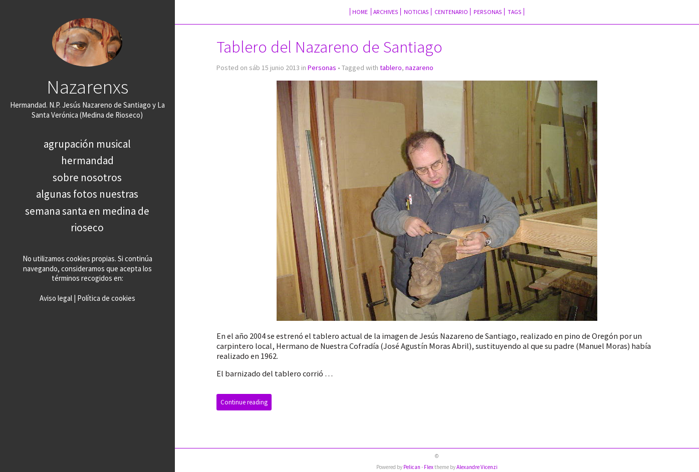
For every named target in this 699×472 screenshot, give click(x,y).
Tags (515, 12)
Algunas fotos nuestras (87, 194)
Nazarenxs (87, 86)
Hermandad (87, 160)
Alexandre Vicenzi (477, 466)
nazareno (419, 67)
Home (360, 12)
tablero (391, 67)
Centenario (451, 12)
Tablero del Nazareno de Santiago (329, 47)
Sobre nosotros (87, 177)
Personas (488, 12)
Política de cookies (106, 298)
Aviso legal (56, 298)
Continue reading (244, 402)
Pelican (411, 466)
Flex (428, 466)
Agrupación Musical (87, 144)
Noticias (416, 12)
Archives (385, 12)
